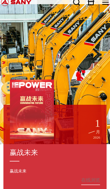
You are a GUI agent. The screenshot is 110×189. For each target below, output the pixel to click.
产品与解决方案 (4, 94)
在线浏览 (62, 38)
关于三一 (3, 85)
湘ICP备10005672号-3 (61, 121)
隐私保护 (11, 122)
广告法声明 (21, 122)
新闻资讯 (3, 90)
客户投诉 (55, 111)
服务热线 (55, 106)
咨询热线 (55, 116)
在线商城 (105, 2)
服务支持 (3, 98)
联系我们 (7, 122)
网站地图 (2, 122)
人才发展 (3, 103)
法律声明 (16, 122)
